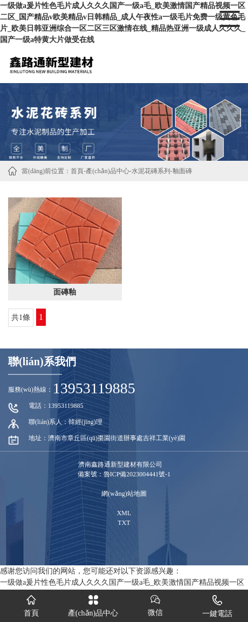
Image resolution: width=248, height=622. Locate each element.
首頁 (77, 171)
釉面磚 (182, 171)
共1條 (20, 317)
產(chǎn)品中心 (107, 171)
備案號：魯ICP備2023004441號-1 (124, 474)
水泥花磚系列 (151, 171)
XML (124, 513)
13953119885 (94, 388)
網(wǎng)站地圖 (124, 493)
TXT (124, 523)
